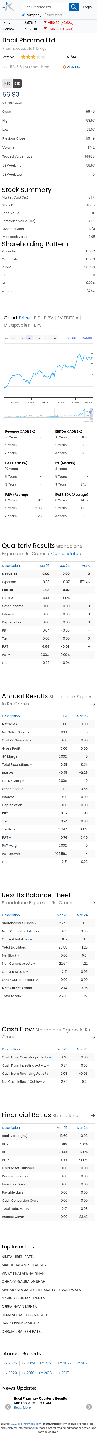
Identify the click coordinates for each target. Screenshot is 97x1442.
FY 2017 (62, 1372)
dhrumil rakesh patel (22, 1331)
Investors (55, 15)
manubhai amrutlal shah (25, 1265)
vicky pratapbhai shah (23, 1273)
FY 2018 (45, 1372)
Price (24, 318)
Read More (22, 1407)
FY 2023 (47, 1363)
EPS (38, 325)
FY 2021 (82, 1363)
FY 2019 (28, 1372)
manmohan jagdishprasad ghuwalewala (41, 1289)
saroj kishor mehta (20, 1323)
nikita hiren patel (18, 1256)
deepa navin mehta (19, 1306)
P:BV (48, 318)
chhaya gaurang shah (23, 1281)
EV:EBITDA (68, 318)
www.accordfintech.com (26, 1424)
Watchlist (74, 67)
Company (33, 15)
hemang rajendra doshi (25, 1314)
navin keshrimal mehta (23, 1298)
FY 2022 (64, 1363)
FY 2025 (10, 1363)
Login (87, 7)
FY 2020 (10, 1372)
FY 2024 (28, 1363)
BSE (17, 83)
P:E (37, 318)
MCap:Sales (17, 325)
